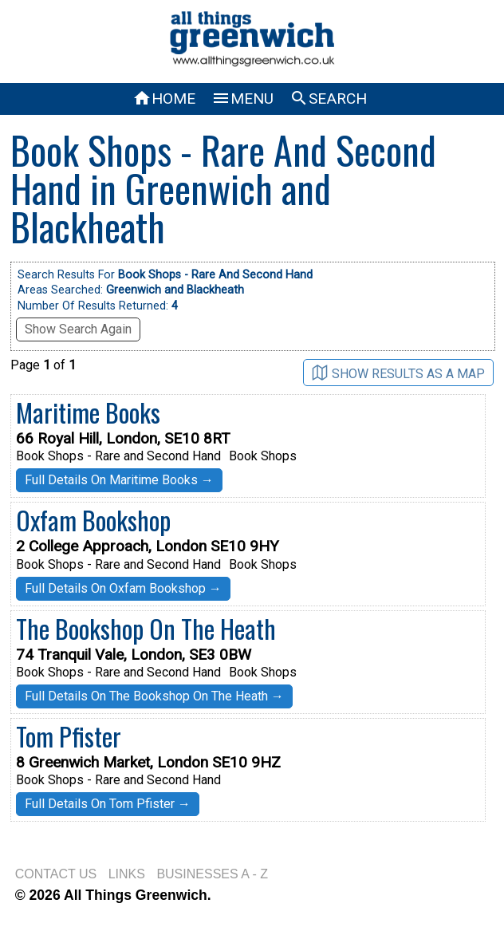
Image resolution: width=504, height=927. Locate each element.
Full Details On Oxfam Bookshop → (123, 588)
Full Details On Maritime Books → (119, 479)
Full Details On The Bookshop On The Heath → (154, 696)
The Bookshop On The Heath (146, 628)
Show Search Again (78, 329)
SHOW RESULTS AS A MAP (398, 373)
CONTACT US (56, 874)
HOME (163, 98)
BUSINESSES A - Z (212, 874)
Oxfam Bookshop (93, 519)
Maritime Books (88, 412)
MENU (242, 98)
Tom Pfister (68, 736)
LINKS (126, 874)
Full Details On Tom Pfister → (108, 803)
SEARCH (328, 98)
